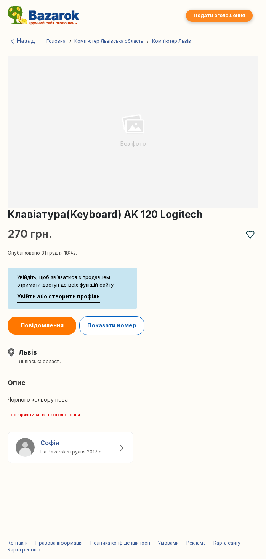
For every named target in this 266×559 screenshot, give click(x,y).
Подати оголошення (219, 15)
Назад (22, 40)
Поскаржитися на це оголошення (44, 414)
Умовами (168, 543)
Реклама (196, 543)
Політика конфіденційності (120, 543)
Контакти (18, 543)
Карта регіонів (24, 550)
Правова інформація (59, 543)
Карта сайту (226, 543)
